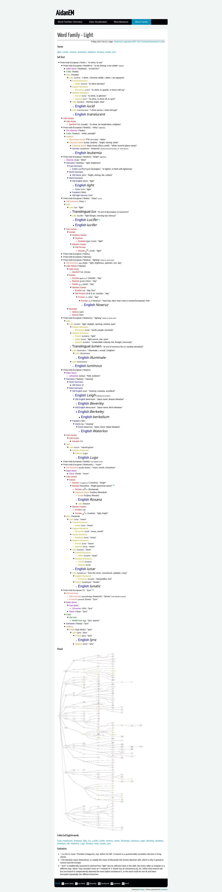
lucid (59, 841)
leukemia (78, 841)
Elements (153, 41)
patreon (117, 883)
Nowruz (73, 52)
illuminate (125, 841)
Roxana (100, 52)
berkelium (82, 52)
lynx (114, 52)
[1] (99, 220)
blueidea (164, 889)
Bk (68, 843)
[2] (113, 485)
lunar (96, 843)
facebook (105, 883)
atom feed (69, 883)
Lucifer (65, 52)
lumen (117, 841)
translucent (67, 841)
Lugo (82, 843)
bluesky (93, 883)
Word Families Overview (70, 22)
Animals (145, 41)
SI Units (161, 41)
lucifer (102, 841)
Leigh (142, 841)
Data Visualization (98, 22)
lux (89, 841)
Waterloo (92, 52)
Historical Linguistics (123, 41)
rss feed (81, 883)
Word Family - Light (75, 35)
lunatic (108, 52)
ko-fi (127, 883)
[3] (93, 590)
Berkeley (159, 841)
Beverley (150, 841)
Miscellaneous (121, 22)
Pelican (142, 889)
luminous (135, 841)
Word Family (141, 22)
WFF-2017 (137, 41)
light (59, 52)
